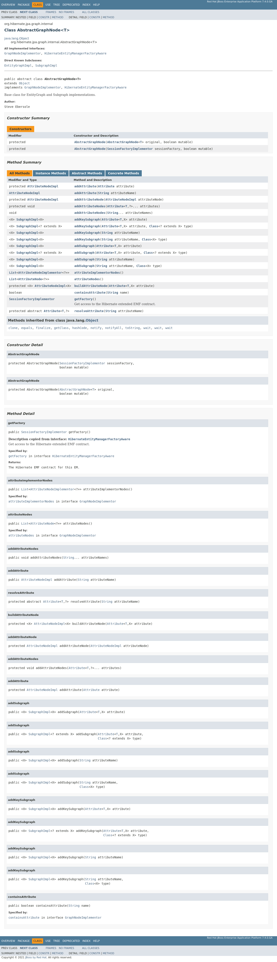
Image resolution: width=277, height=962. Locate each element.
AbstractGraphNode (89, 142)
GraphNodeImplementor (22, 53)
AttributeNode (30, 279)
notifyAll (113, 328)
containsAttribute (89, 292)
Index (86, 4)
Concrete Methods (123, 173)
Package (24, 4)
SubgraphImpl (46, 65)
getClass (61, 328)
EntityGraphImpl (18, 65)
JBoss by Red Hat (36, 957)
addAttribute (85, 186)
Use (48, 4)
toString (132, 328)
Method (57, 17)
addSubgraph (84, 246)
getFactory (83, 299)
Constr (44, 17)
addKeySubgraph (87, 219)
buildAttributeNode (90, 286)
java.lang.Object (16, 38)
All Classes (90, 12)
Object (24, 83)
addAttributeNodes (89, 206)
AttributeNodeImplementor (40, 272)
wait (147, 328)
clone (13, 328)
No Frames (66, 12)
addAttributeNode (89, 199)
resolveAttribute (89, 311)
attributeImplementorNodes (97, 272)
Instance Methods (50, 173)
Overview (8, 4)
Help (96, 4)
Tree (56, 4)
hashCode (79, 328)
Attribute (106, 186)
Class (153, 226)
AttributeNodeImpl (42, 186)
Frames (51, 12)
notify (95, 328)
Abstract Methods (87, 173)
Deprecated (71, 4)
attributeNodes (87, 279)
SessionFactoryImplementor (130, 149)
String (103, 193)
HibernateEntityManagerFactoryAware (75, 53)
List (12, 272)
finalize (43, 328)
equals (26, 328)
